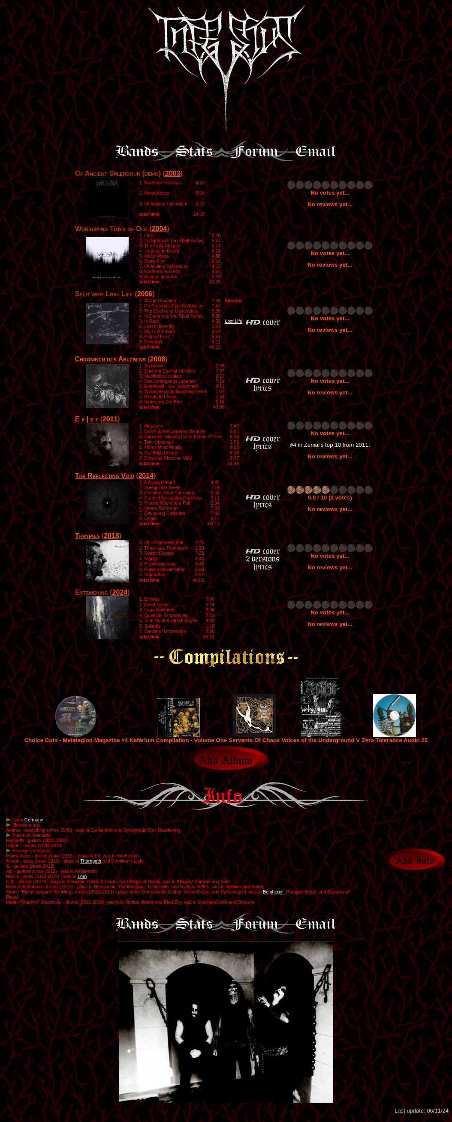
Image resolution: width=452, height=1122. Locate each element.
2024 (120, 592)
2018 (111, 535)
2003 (173, 173)
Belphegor (273, 891)
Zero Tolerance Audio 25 (395, 737)
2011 (110, 419)
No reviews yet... (329, 204)
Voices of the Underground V (321, 737)
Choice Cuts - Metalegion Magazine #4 (76, 737)
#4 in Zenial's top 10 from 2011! (330, 445)
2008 (158, 359)
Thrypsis (87, 535)
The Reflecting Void (104, 475)
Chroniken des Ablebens (110, 359)
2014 (146, 475)
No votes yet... (329, 193)
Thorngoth (90, 860)
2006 (145, 294)
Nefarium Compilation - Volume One (178, 737)
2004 (159, 228)
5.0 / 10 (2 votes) (330, 497)
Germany (33, 819)
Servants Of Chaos (254, 737)
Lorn (82, 876)
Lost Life (233, 321)
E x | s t (86, 419)
